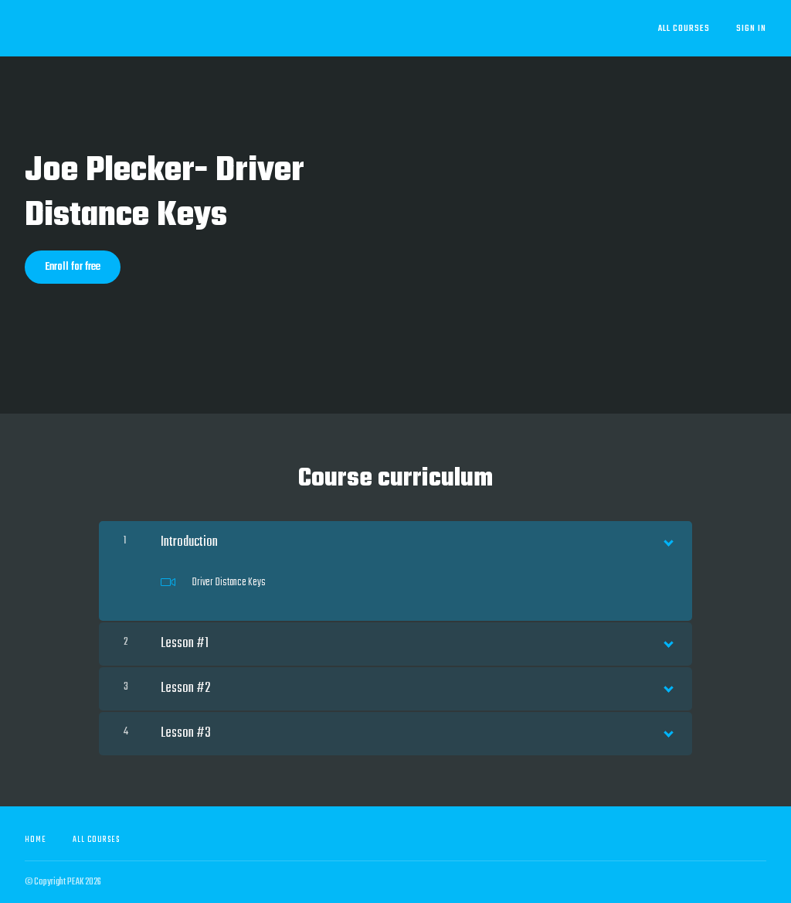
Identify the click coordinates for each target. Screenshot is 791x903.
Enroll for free (72, 267)
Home (35, 840)
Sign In (751, 29)
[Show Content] (667, 539)
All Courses (684, 29)
